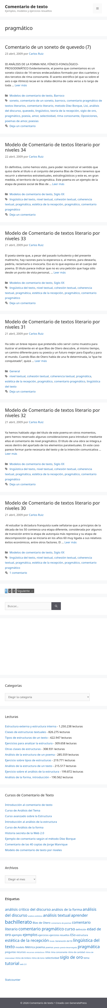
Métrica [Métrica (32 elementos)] (30, 947)
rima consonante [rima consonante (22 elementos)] (59, 952)
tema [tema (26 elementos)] (86, 957)
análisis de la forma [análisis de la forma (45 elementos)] (67, 909)
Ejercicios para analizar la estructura (29, 743)
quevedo (28, 111)
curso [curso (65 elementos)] (70, 929)
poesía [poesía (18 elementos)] (56, 947)
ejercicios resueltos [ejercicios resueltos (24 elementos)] (59, 935)
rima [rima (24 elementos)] (47, 952)
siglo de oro (88, 111)
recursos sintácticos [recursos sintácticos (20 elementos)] (35, 952)
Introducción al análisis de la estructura (31, 822)
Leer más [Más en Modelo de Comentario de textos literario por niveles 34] (58, 184)
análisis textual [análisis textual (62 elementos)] (56, 915)
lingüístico (42, 111)
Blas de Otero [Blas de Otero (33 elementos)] (41, 923)
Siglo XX (59, 194)
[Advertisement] (53, 646)
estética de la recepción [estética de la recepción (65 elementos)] (27, 940)
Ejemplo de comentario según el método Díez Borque (40, 839)
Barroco (59, 95)
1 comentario (18, 573)
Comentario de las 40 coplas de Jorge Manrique (36, 844)
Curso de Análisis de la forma (24, 827)
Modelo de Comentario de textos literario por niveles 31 (52, 324)
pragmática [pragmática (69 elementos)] (89, 946)
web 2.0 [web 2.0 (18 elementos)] (23, 964)
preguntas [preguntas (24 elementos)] (10, 952)
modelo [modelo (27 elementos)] (19, 947)
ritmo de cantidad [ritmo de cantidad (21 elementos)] (76, 952)
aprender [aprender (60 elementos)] (79, 915)
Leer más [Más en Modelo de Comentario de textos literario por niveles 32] (11, 454)
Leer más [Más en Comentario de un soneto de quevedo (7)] (21, 85)
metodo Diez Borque (68, 106)
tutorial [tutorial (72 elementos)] (12, 963)
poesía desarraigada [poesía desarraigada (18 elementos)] (68, 947)
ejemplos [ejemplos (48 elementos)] (30, 934)
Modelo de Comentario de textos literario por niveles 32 (52, 412)
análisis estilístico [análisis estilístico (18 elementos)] (35, 916)
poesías (34, 121)
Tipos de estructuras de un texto (26, 737)
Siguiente (25, 591)
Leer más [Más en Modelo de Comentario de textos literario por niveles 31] (41, 361)
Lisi (86, 106)
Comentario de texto (26, 6)
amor (35, 116)
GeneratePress (78, 1003)
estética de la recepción (47, 204)
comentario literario (40, 106)
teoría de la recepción (64, 111)
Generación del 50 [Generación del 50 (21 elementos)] (63, 941)
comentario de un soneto (36, 100)
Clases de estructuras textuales (25, 732)
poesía (26, 116)
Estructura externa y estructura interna (30, 726)
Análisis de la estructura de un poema (30, 754)
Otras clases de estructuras (23, 749)
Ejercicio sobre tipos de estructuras (28, 760)
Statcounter (12, 980)
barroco (60, 100)
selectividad (48, 116)
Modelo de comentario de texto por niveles (33, 850)
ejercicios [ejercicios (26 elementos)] (43, 935)
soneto (14, 100)
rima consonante (68, 116)
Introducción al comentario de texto (28, 805)
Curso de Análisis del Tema (22, 810)
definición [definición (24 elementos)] (81, 929)
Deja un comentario (22, 126)
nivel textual (45, 199)
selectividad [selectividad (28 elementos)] (52, 957)
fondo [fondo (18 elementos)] (52, 941)
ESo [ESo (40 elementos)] (73, 935)
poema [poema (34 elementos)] (40, 947)
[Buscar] (56, 606)
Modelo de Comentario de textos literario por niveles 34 (52, 147)
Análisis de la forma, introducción (27, 777)
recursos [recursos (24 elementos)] (21, 952)
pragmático (12, 116)
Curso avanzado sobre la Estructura (28, 816)
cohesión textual (65, 199)
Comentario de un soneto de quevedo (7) (48, 47)
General (14, 371)
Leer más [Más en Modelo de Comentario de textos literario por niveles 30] (71, 542)
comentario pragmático (69, 381)
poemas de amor (16, 121)
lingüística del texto (22, 199)
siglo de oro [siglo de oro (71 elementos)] (71, 957)
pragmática (23, 204)
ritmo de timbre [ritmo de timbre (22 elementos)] (23, 957)
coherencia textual (62, 376)
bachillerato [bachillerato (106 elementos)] (18, 922)
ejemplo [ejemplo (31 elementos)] (17, 935)
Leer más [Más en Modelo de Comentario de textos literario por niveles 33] (60, 272)
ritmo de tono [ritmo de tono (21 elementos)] (38, 958)
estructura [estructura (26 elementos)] (82, 935)
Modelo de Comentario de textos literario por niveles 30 (52, 505)
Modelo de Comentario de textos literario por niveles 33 (52, 235)
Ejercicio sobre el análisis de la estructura (32, 771)
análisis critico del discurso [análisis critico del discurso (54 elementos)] (28, 909)
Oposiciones (89, 116)
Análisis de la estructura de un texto (28, 766)
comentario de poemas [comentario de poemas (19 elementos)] (61, 923)
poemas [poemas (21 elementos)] (49, 947)
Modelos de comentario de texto (30, 95)
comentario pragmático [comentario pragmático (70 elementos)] (41, 929)
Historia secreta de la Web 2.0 (24, 833)
